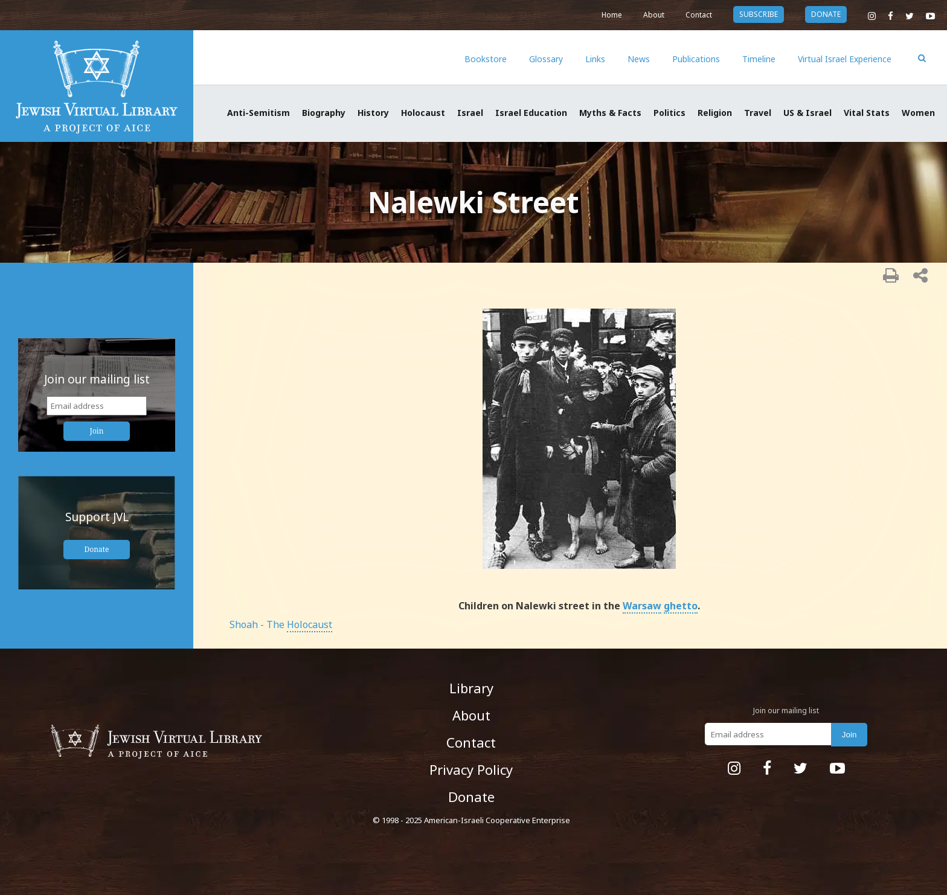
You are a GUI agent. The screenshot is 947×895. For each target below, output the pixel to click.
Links (595, 59)
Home (612, 15)
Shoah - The (281, 624)
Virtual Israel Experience (844, 59)
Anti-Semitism (258, 112)
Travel (757, 112)
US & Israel (807, 112)
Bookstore (485, 59)
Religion (715, 112)
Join (97, 431)
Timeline (758, 59)
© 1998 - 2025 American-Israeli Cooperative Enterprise (471, 820)
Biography (323, 112)
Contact (698, 15)
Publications (696, 59)
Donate (97, 549)
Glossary (546, 59)
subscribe (758, 14)
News (639, 59)
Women (918, 112)
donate (826, 14)
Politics (669, 112)
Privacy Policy (471, 769)
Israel (470, 112)
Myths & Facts (610, 112)
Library (471, 688)
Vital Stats (867, 112)
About (653, 15)
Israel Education (531, 112)
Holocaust (423, 112)
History (373, 112)
